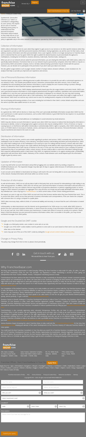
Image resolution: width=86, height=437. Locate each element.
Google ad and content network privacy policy (59, 232)
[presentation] (16, 427)
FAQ (28, 374)
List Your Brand (76, 11)
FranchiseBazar (31, 191)
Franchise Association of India (16, 374)
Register (34, 2)
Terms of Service (36, 374)
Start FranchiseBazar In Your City (58, 11)
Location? (4, 403)
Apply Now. (52, 363)
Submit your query (9, 433)
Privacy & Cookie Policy (49, 374)
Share (74, 14)
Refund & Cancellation (65, 374)
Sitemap (75, 374)
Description (5, 411)
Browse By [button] (26, 4)
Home (3, 14)
